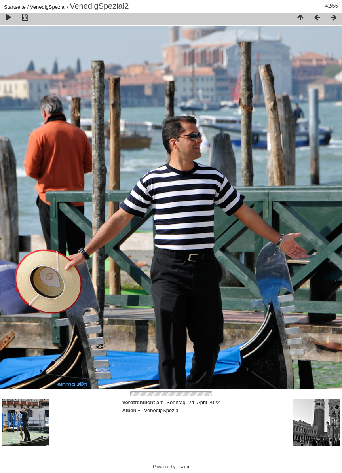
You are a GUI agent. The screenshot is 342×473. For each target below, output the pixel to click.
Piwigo (183, 466)
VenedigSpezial (48, 7)
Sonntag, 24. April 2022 (193, 402)
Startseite (15, 7)
